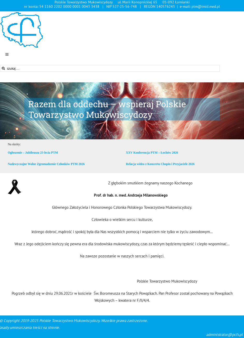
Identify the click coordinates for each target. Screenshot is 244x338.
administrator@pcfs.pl (216, 334)
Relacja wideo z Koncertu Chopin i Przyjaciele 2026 (160, 164)
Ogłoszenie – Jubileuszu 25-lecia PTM (33, 152)
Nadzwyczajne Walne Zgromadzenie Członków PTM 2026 (46, 164)
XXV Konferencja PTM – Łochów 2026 (152, 152)
